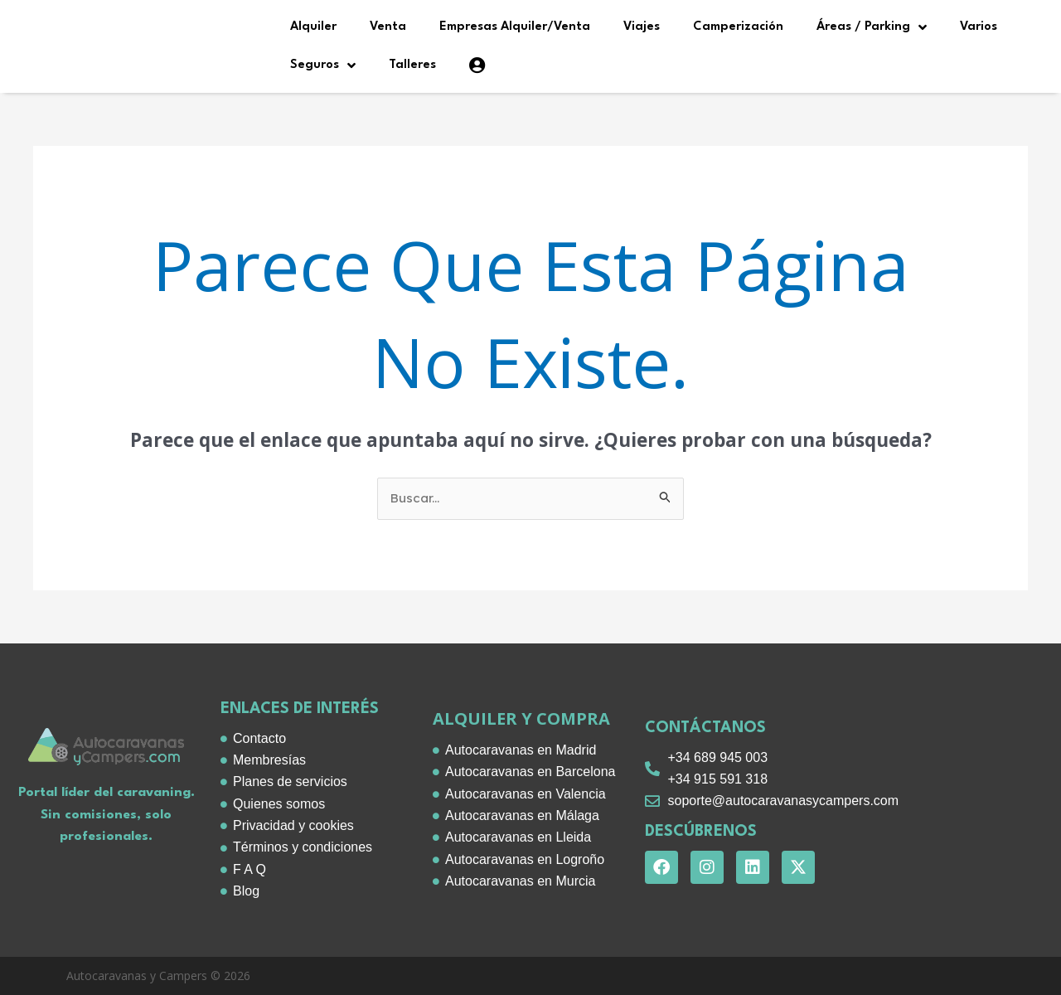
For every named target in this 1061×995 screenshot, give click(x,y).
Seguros (323, 65)
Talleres (412, 65)
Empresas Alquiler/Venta (514, 27)
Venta (388, 27)
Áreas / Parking (871, 27)
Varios (978, 27)
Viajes (641, 27)
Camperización (738, 27)
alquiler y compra (521, 718)
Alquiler (313, 27)
